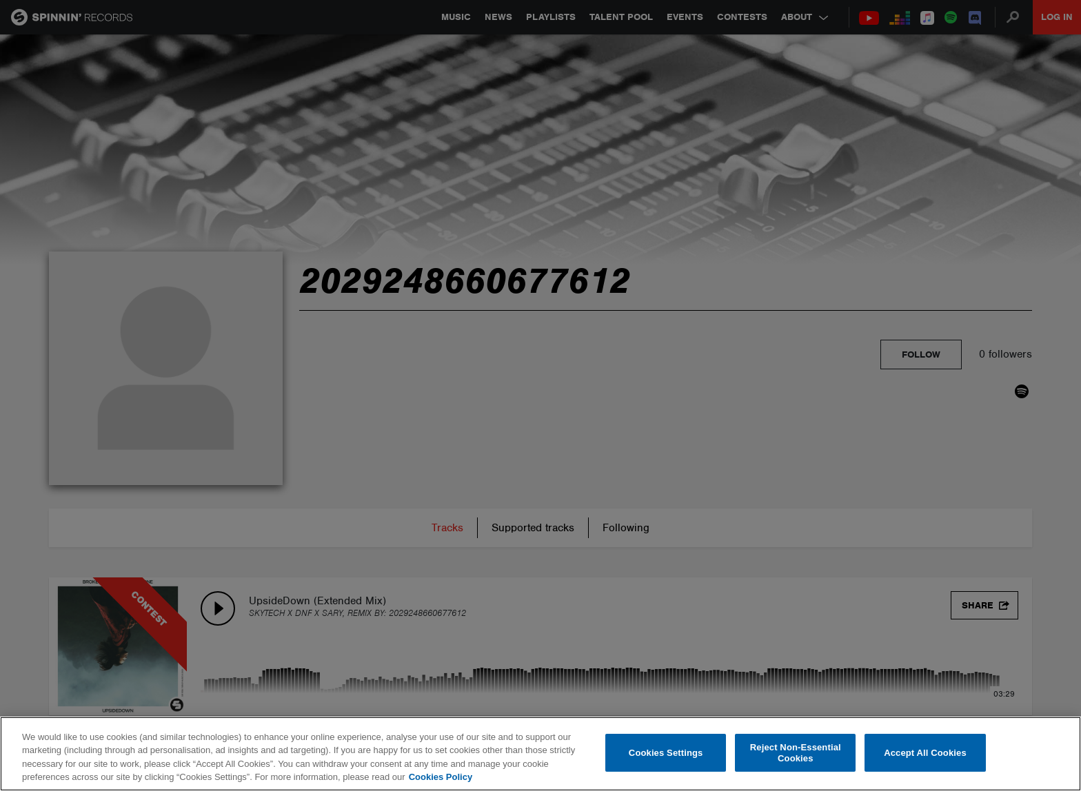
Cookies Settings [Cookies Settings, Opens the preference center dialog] (666, 753)
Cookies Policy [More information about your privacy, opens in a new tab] (440, 777)
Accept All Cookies (925, 753)
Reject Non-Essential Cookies (795, 752)
